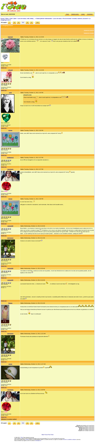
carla (10, 92)
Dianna (10, 303)
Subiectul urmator (89, 33)
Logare (83, 14)
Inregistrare (89, 14)
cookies (27, 439)
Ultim (37, 22)
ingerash (10, 37)
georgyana (10, 238)
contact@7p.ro (38, 440)
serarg (10, 364)
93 (14, 22)
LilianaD (10, 70)
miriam (10, 130)
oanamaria (10, 169)
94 (18, 22)
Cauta (67, 14)
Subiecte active (75, 14)
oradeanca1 (10, 157)
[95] (23, 22)
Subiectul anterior (89, 30)
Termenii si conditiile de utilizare (69, 439)
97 (31, 22)
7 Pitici (21, 437)
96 (27, 22)
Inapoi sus (3, 67)
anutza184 (10, 226)
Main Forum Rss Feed (47, 434)
